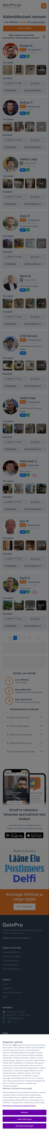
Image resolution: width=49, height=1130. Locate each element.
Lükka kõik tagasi (24, 1119)
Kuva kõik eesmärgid (24, 1126)
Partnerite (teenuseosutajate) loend (19, 1106)
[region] (24, 1082)
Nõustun (24, 1112)
